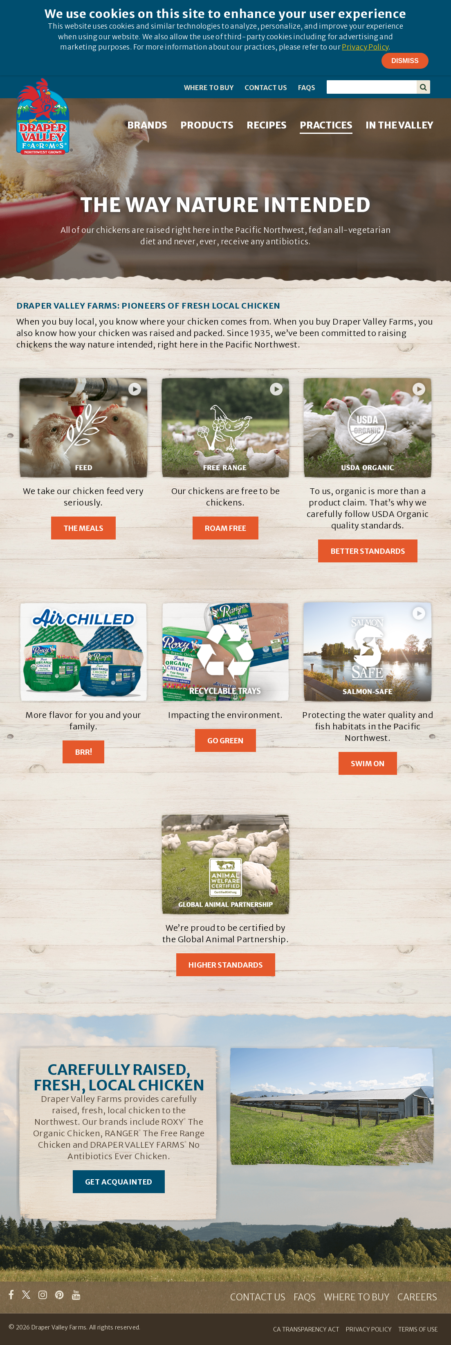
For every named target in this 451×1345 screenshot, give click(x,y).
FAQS (306, 87)
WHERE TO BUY (208, 87)
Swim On (368, 763)
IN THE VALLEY (399, 125)
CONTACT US (266, 87)
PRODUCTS (206, 125)
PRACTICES (326, 125)
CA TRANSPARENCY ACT (306, 1329)
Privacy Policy (365, 47)
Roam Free (225, 528)
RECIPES (267, 125)
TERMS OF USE (418, 1329)
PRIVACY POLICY (369, 1329)
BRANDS (147, 125)
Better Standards (367, 551)
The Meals (83, 528)
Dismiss (405, 60)
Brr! (83, 752)
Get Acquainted (119, 1182)
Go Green (225, 740)
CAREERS (417, 1297)
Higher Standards (225, 965)
